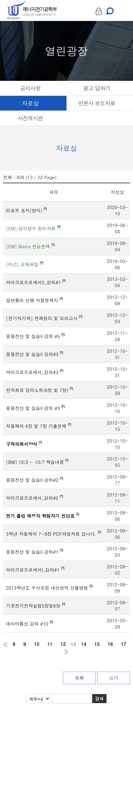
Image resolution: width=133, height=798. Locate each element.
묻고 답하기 (96, 88)
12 (63, 644)
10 (36, 644)
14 (83, 644)
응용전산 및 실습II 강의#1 (34, 552)
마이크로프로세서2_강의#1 (36, 282)
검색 (99, 699)
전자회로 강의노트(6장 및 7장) (39, 390)
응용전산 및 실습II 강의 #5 (35, 336)
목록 (79, 678)
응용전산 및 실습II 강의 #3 (35, 408)
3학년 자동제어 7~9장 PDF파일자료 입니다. (53, 534)
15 (97, 644)
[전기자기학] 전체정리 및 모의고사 (44, 318)
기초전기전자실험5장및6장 (35, 605)
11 (49, 644)
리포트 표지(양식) (26, 210)
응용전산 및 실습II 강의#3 (34, 354)
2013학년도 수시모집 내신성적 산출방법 (49, 588)
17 (123, 644)
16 (110, 644)
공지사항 (30, 88)
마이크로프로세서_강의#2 (34, 498)
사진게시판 (30, 118)
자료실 (30, 103)
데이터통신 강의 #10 (29, 623)
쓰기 (113, 678)
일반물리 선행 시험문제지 (34, 300)
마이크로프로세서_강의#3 (34, 372)
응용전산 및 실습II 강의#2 (34, 480)
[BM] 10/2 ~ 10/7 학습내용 (37, 462)
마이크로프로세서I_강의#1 (35, 570)
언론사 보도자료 (96, 103)
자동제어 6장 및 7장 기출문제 (38, 426)
